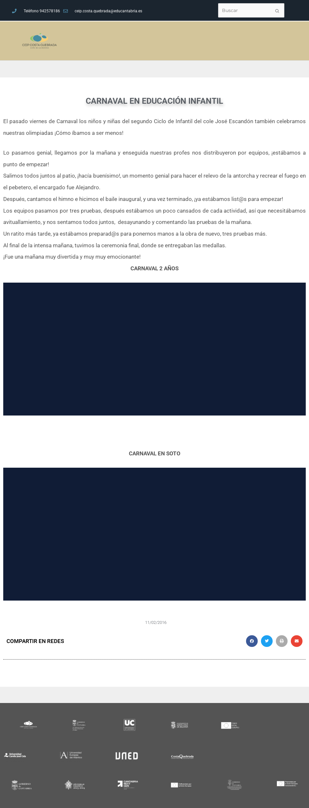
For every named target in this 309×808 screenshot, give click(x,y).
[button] (252, 641)
